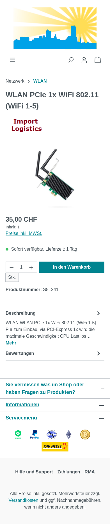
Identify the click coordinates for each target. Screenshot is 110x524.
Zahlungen (68, 471)
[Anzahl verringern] (11, 267)
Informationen (22, 404)
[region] (55, 178)
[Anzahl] (21, 267)
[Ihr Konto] (84, 59)
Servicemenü (21, 418)
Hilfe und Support (34, 471)
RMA (89, 471)
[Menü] (12, 59)
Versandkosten (23, 500)
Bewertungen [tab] (54, 353)
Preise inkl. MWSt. (24, 233)
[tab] (54, 328)
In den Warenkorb (72, 267)
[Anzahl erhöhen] (31, 267)
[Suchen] (70, 59)
